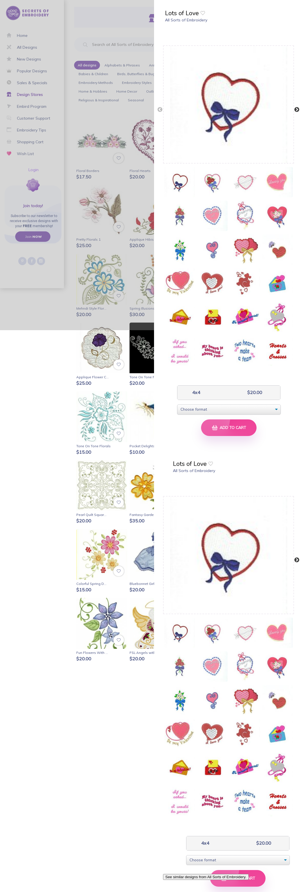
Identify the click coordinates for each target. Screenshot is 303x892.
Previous (160, 110)
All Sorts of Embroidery (186, 20)
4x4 (195, 392)
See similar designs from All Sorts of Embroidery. (205, 877)
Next (297, 110)
